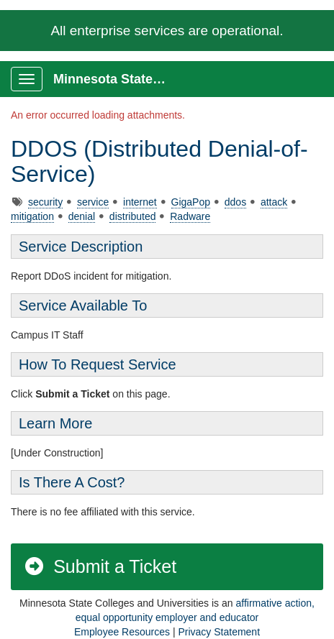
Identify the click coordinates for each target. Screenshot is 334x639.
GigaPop (190, 202)
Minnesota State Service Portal (116, 79)
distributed (132, 216)
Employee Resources (122, 632)
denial (81, 216)
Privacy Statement (219, 632)
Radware (190, 216)
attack (274, 202)
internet (140, 202)
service (93, 202)
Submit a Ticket (99, 566)
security (45, 202)
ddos (235, 202)
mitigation (32, 216)
